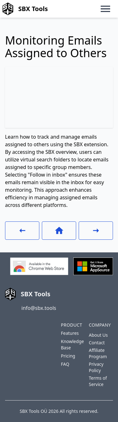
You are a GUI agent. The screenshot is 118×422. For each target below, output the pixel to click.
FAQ (65, 364)
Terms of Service (98, 381)
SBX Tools (25, 9)
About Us (98, 335)
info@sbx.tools (38, 307)
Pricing (68, 356)
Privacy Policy (96, 367)
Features (70, 333)
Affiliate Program (98, 353)
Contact (97, 343)
